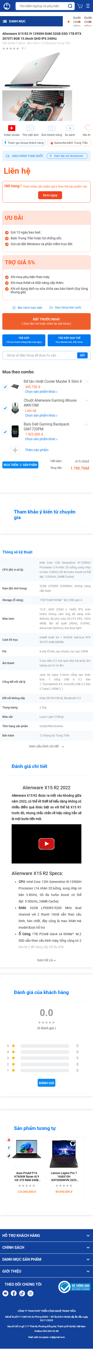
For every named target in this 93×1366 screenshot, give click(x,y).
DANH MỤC (14, 21)
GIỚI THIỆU (46, 1271)
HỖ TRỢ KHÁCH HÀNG (46, 1235)
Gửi (82, 355)
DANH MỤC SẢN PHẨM (46, 1259)
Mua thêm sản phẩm (20, 465)
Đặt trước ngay (46, 321)
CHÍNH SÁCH (46, 1247)
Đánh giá (46, 1083)
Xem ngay (50, 195)
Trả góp (24, 340)
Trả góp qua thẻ (69, 340)
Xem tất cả (46, 960)
